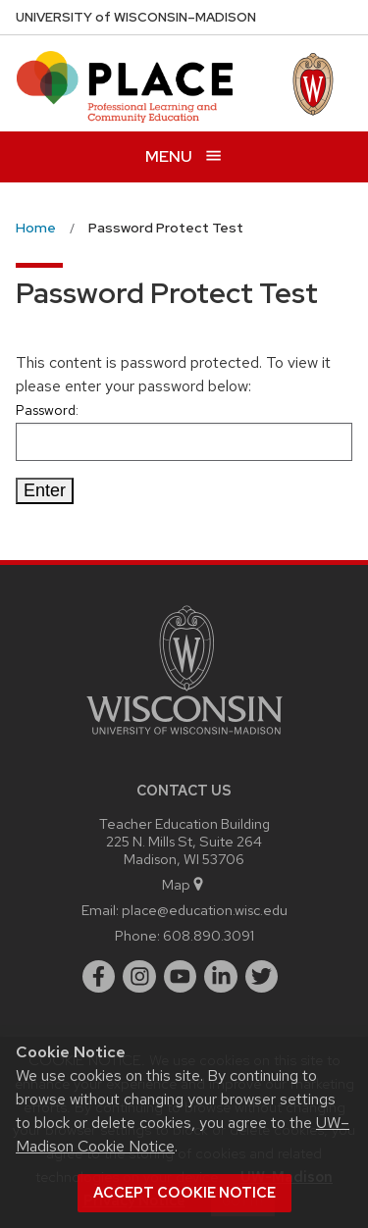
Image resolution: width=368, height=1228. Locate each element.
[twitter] (262, 977)
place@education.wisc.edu (205, 909)
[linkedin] (220, 977)
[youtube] (180, 977)
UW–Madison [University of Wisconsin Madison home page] (136, 17)
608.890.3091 (208, 935)
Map (184, 884)
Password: (184, 431)
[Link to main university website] (184, 738)
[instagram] (139, 977)
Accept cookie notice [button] (184, 1192)
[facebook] (99, 977)
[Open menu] (184, 156)
